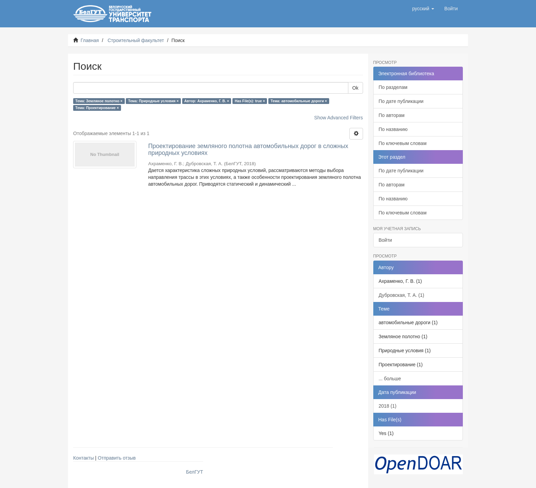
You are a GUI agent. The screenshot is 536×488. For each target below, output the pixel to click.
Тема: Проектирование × (97, 108)
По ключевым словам (403, 143)
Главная (90, 40)
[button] (423, 8)
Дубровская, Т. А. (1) (401, 295)
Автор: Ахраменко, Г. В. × (206, 101)
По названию (393, 129)
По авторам (392, 115)
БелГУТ (194, 472)
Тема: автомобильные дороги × (299, 101)
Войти (385, 240)
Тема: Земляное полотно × (98, 101)
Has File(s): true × (250, 101)
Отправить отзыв (117, 458)
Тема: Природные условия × (153, 101)
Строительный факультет (136, 40)
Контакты (83, 458)
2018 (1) (388, 406)
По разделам (393, 87)
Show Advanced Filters (338, 117)
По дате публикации (401, 101)
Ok (355, 88)
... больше (390, 378)
